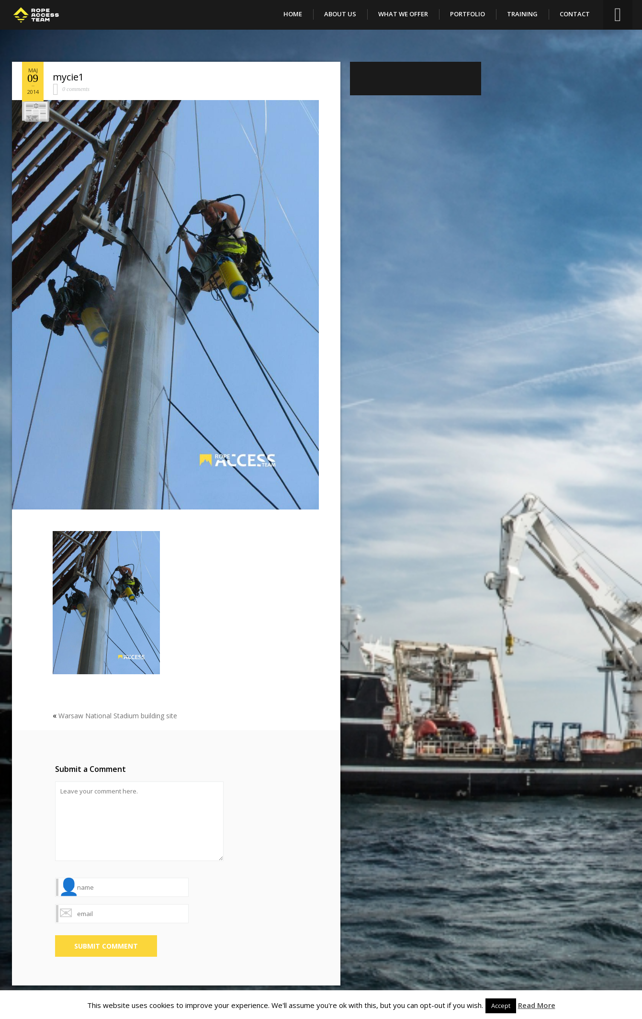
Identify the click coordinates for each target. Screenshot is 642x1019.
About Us (340, 14)
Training (522, 14)
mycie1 (68, 76)
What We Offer (403, 14)
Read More (536, 1005)
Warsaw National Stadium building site (117, 715)
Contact (575, 14)
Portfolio (467, 14)
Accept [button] (500, 1005)
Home (292, 14)
